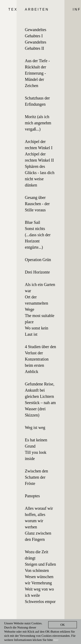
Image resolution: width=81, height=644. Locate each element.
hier (56, 640)
